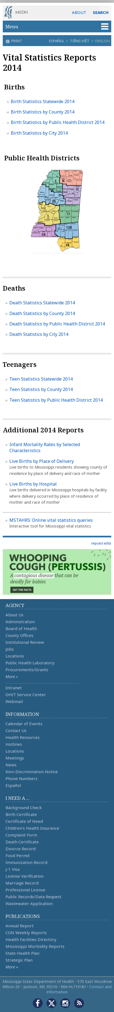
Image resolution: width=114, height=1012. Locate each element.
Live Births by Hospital (33, 484)
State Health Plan (22, 953)
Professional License (25, 889)
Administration (20, 621)
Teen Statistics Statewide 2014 (41, 379)
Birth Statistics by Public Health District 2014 (57, 122)
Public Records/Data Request (33, 896)
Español (56, 40)
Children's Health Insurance (32, 828)
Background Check (24, 807)
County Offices (19, 635)
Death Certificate (22, 841)
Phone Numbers (21, 778)
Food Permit (18, 855)
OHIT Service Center (26, 694)
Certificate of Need (24, 821)
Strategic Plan (19, 960)
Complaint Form (21, 835)
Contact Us (16, 730)
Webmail (14, 701)
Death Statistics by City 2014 (38, 334)
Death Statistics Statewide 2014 (42, 303)
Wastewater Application (29, 903)
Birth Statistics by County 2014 (42, 112)
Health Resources (23, 737)
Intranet (14, 687)
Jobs (10, 649)
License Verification (25, 876)
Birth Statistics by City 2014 (39, 133)
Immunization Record (26, 862)
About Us (14, 614)
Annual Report (20, 925)
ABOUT (79, 12)
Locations (15, 656)
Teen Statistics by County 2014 (41, 389)
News (11, 764)
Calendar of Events (24, 723)
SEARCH (100, 12)
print (16, 40)
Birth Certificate (21, 814)
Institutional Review (25, 642)
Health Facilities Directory (31, 939)
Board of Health (21, 628)
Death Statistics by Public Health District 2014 (57, 324)
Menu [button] (57, 26)
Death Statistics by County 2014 (42, 313)
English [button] (102, 40)
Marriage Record (22, 883)
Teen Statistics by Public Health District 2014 (56, 400)
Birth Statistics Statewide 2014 (42, 101)
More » (12, 676)
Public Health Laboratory (30, 662)
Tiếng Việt (79, 40)
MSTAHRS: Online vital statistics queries (51, 520)
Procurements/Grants (27, 669)
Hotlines (14, 744)
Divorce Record (21, 848)
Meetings (15, 758)
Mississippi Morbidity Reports (35, 946)
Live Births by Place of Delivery (41, 461)
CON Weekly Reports (26, 932)
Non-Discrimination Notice (32, 771)
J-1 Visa (13, 869)
